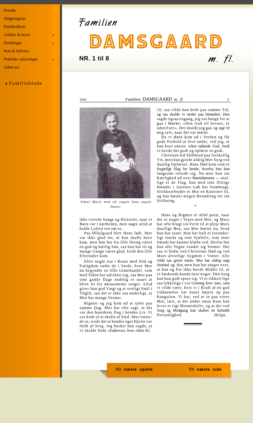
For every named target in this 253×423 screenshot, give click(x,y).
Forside (10, 10)
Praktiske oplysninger (29, 59)
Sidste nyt (11, 67)
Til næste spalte (134, 369)
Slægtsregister (15, 18)
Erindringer (29, 43)
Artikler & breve (29, 35)
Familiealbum (15, 26)
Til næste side (205, 369)
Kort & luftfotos (16, 51)
